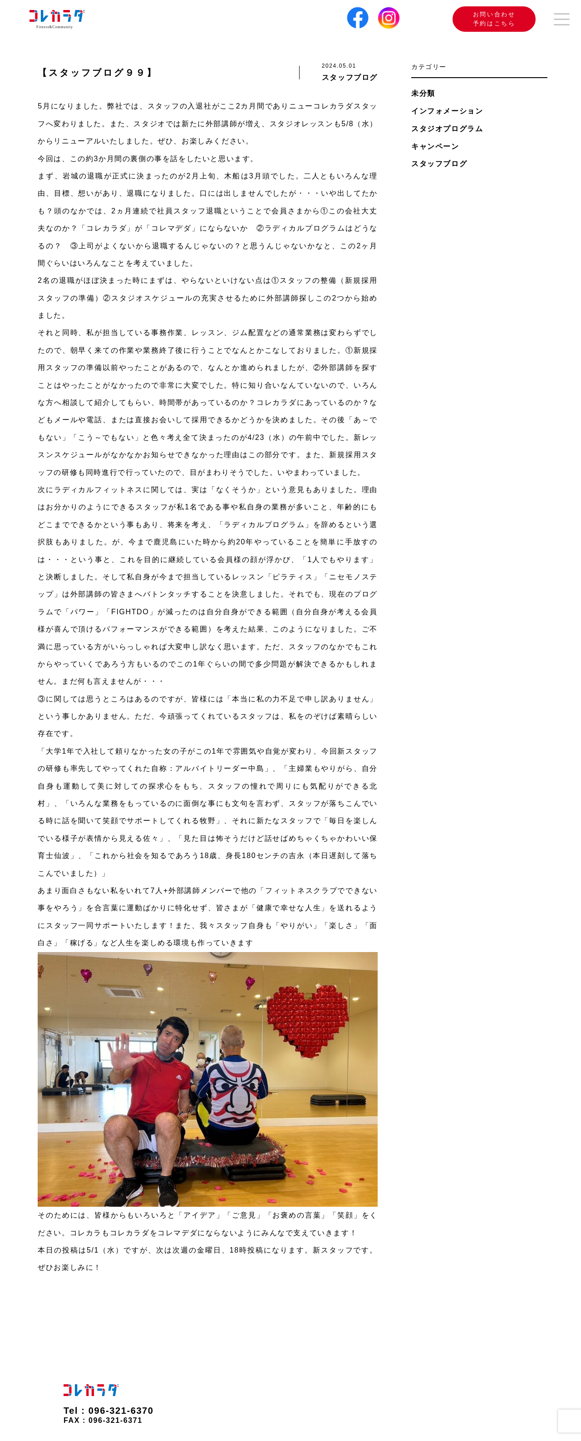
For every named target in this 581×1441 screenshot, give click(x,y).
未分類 (423, 93)
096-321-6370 (121, 1411)
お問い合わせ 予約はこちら (481, 19)
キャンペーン (435, 146)
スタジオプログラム (447, 129)
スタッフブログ (439, 164)
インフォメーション (447, 111)
